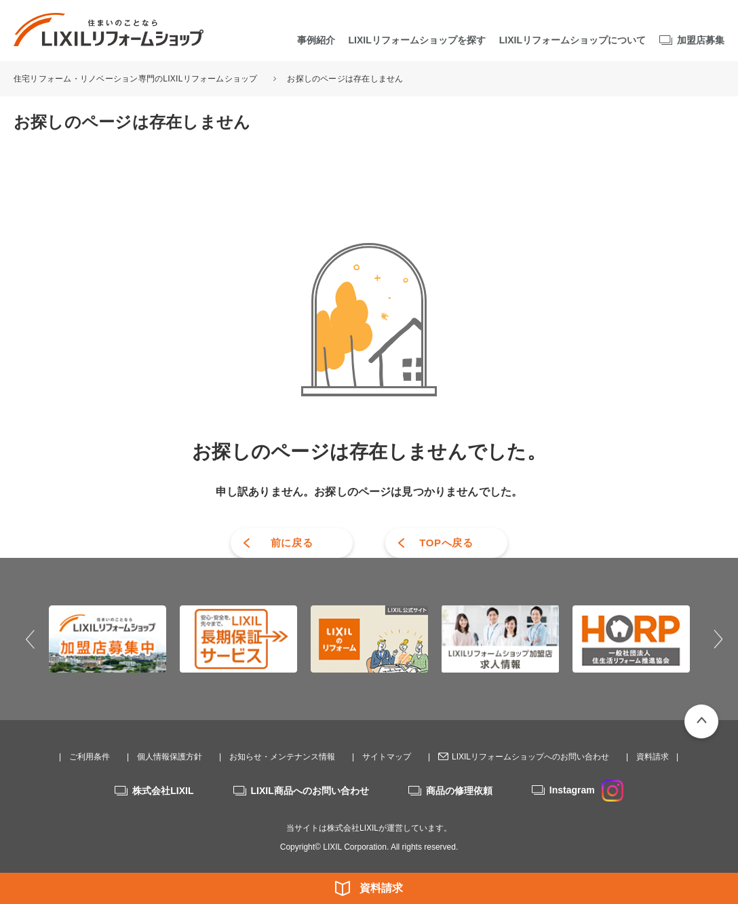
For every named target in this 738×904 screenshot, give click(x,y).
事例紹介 (316, 40)
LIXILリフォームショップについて (572, 40)
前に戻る (292, 542)
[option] (107, 638)
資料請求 (381, 888)
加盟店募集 (700, 40)
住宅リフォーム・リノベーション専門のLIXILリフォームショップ (137, 78)
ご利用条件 (89, 756)
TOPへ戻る (446, 542)
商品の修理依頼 (459, 790)
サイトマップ (386, 756)
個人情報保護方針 (169, 756)
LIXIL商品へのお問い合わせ (310, 790)
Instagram (586, 790)
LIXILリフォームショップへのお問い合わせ (530, 756)
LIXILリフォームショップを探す (417, 40)
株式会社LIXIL (162, 790)
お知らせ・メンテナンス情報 (282, 756)
